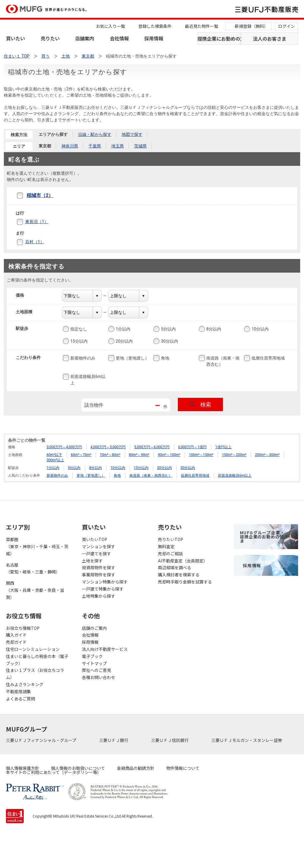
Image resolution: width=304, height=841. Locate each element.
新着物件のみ (82, 358)
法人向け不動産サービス (105, 649)
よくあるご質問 (20, 699)
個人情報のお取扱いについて (78, 768)
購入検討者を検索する (179, 575)
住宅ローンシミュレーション (33, 649)
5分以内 (168, 329)
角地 (164, 358)
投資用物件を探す (98, 567)
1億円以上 (223, 447)
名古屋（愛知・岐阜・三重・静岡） (33, 568)
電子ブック (92, 656)
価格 (23, 295)
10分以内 (259, 329)
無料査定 (166, 546)
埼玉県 (117, 146)
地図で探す (132, 134)
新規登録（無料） (251, 26)
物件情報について (183, 768)
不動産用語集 (18, 691)
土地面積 (27, 311)
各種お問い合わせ (98, 677)
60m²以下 (54, 455)
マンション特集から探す (105, 582)
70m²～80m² (110, 455)
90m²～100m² (169, 455)
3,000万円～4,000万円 (64, 447)
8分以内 (213, 329)
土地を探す (92, 561)
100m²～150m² (201, 455)
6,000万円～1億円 (192, 447)
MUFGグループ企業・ (264, 537)
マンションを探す (98, 546)
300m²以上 (55, 460)
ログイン (286, 26)
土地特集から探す (98, 596)
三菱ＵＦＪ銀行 (114, 740)
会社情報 (119, 38)
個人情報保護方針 (22, 768)
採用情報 (153, 38)
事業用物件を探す (98, 575)
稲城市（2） (40, 195)
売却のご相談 (170, 554)
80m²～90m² (139, 455)
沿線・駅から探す (94, 134)
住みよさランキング (24, 684)
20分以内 (124, 341)
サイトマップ (94, 663)
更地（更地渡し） (132, 358)
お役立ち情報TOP (22, 628)
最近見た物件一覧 (201, 26)
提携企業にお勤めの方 (218, 38)
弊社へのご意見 (96, 670)
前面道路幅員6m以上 (87, 379)
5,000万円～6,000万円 (152, 447)
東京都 (45, 146)
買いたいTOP (94, 539)
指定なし (78, 329)
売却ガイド (16, 642)
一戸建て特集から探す (103, 589)
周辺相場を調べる (174, 567)
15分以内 (78, 341)
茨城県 (140, 146)
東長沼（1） (36, 221)
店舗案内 (84, 38)
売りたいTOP (170, 539)
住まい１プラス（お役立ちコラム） (35, 673)
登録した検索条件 (155, 26)
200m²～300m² (267, 455)
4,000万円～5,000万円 (108, 447)
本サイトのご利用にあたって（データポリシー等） (53, 772)
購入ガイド (16, 635)
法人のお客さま (269, 38)
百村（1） (34, 241)
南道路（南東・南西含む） (222, 361)
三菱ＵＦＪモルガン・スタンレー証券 (247, 740)
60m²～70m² (81, 455)
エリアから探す (53, 134)
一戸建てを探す (96, 554)
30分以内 (169, 341)
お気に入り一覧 (110, 26)
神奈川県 (69, 146)
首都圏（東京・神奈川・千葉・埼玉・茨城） (37, 546)
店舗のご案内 (94, 628)
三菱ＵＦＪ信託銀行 (170, 740)
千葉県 (94, 146)
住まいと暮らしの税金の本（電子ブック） (37, 659)
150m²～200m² (234, 455)
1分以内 (123, 329)
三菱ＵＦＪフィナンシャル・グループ (41, 740)
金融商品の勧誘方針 (135, 768)
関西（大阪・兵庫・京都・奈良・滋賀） (35, 590)
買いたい (15, 38)
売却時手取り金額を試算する (185, 582)
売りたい (50, 38)
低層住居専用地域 (267, 358)
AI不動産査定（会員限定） (183, 561)
